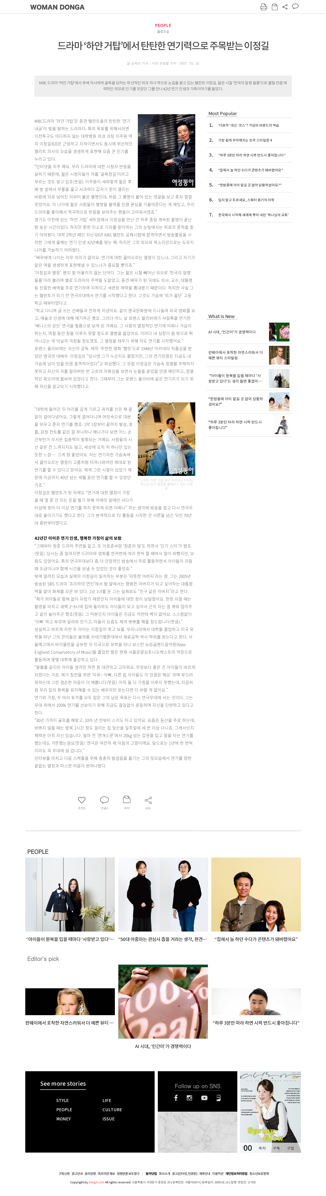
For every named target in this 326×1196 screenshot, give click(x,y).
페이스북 (176, 1098)
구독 (276, 1148)
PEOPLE (163, 25)
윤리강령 (90, 1174)
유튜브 (204, 1098)
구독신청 (64, 1174)
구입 (290, 1148)
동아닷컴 (151, 1174)
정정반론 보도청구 (128, 1174)
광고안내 (77, 1174)
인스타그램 (189, 1098)
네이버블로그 (219, 1098)
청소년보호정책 (259, 1174)
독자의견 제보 (106, 1174)
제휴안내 (204, 1174)
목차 (262, 1148)
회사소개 (164, 1174)
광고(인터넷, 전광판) (184, 1174)
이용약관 (217, 1174)
